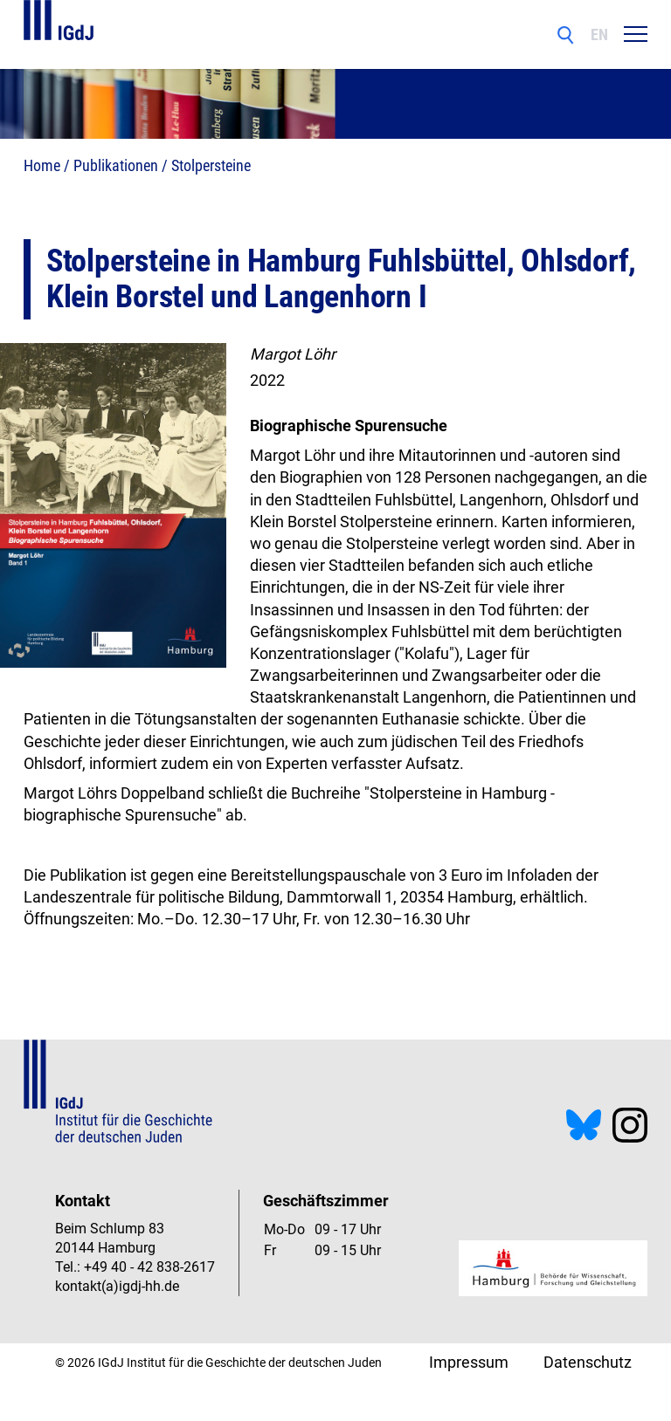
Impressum (468, 1362)
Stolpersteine (211, 165)
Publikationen (115, 165)
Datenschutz (587, 1362)
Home (42, 165)
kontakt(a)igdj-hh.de (117, 1286)
